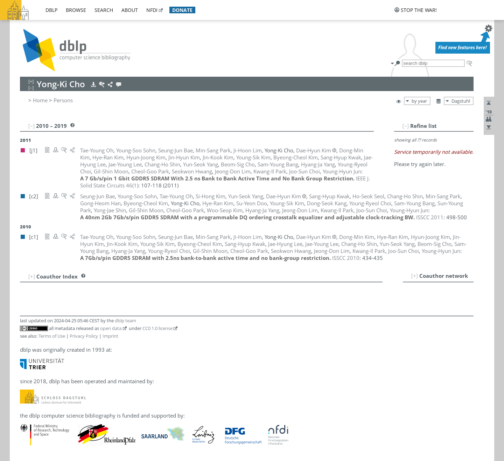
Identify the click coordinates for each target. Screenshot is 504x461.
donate (182, 10)
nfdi (152, 10)
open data (110, 328)
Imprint (110, 336)
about (129, 10)
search (103, 10)
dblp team (125, 320)
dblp (51, 10)
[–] (405, 125)
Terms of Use (51, 336)
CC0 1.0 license (157, 328)
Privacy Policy (84, 336)
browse (76, 10)
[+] (414, 275)
